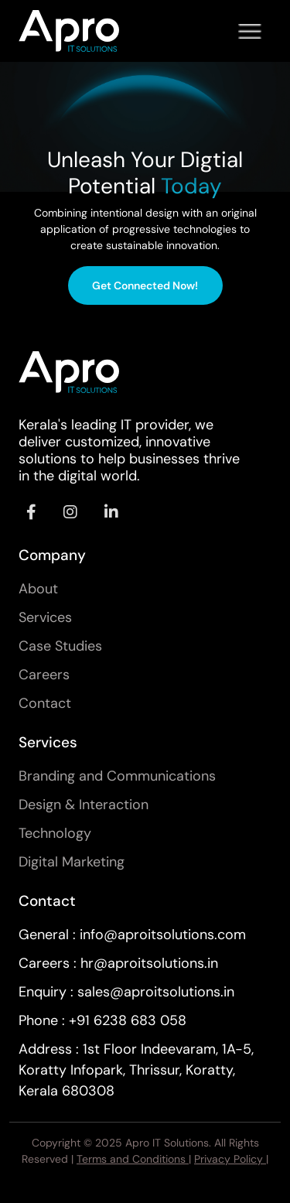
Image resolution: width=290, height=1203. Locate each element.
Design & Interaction (83, 804)
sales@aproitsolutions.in (155, 992)
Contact (45, 703)
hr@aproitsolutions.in (149, 963)
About (38, 588)
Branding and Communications (117, 776)
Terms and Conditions (133, 1159)
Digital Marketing (72, 862)
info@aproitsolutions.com (163, 934)
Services (45, 617)
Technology (55, 833)
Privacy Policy (230, 1159)
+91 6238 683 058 (127, 1020)
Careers (44, 674)
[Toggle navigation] (249, 30)
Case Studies (60, 646)
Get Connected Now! (145, 285)
